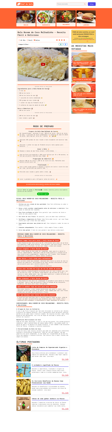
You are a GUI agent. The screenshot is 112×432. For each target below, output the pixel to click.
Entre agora (43, 194)
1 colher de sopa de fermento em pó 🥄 (31, 102)
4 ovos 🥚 (22, 90)
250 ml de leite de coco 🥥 (28, 95)
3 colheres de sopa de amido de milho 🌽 (32, 105)
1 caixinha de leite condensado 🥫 (30, 98)
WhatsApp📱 (38, 189)
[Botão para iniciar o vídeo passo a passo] (43, 64)
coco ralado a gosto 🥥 (26, 118)
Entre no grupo (27, 189)
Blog (91, 4)
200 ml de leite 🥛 (25, 110)
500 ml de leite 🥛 (25, 93)
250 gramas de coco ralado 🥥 (28, 100)
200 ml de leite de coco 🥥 (28, 115)
